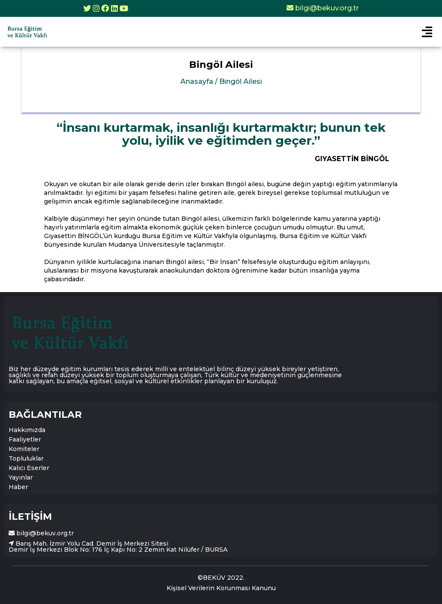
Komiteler (24, 449)
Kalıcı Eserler (29, 468)
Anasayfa (221, 81)
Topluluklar (26, 458)
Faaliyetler (25, 439)
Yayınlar (21, 477)
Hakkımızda (27, 430)
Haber (18, 487)
